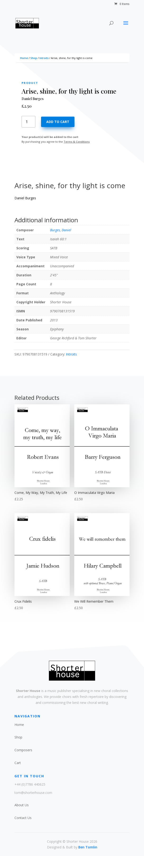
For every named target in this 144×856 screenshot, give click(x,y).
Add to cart (57, 121)
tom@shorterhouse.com (33, 792)
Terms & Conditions (77, 141)
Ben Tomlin (87, 847)
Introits (44, 58)
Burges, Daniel (60, 230)
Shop (33, 58)
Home (24, 58)
